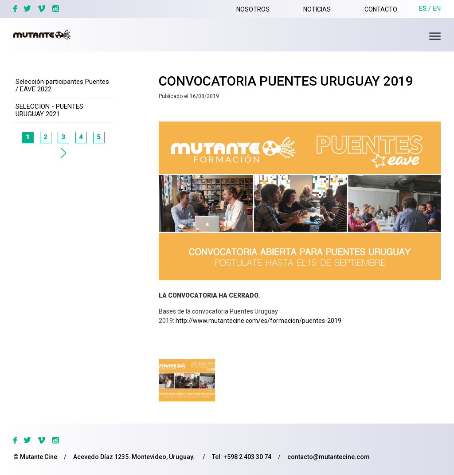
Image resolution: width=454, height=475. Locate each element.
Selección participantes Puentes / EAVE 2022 (62, 85)
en (437, 8)
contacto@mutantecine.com (328, 456)
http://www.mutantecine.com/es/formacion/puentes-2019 (258, 320)
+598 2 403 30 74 (247, 456)
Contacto (380, 9)
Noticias (317, 9)
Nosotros (253, 9)
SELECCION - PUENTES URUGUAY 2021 (49, 110)
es (423, 8)
